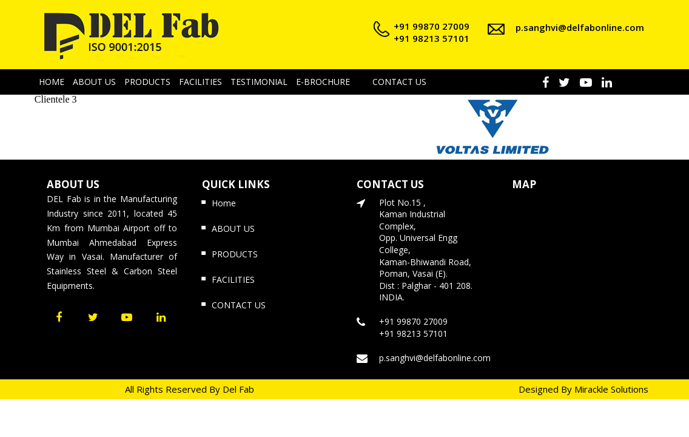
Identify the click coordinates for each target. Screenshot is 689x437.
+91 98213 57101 (431, 38)
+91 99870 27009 (431, 26)
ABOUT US (94, 81)
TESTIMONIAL (258, 81)
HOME (51, 81)
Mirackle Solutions (611, 389)
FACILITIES (200, 81)
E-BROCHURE (323, 81)
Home (224, 203)
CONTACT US (399, 81)
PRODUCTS (147, 81)
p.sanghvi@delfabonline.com (580, 27)
